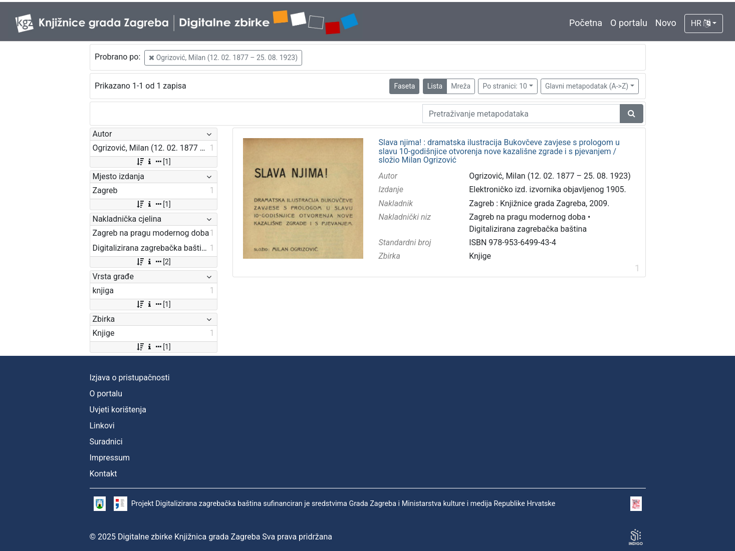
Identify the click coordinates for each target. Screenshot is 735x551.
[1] (153, 162)
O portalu (628, 23)
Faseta (404, 86)
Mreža (460, 86)
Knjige (480, 256)
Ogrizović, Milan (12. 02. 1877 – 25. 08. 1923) (223, 58)
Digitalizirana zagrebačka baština (528, 229)
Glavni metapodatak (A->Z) (586, 86)
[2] (153, 262)
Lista (434, 86)
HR (700, 23)
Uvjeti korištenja (118, 409)
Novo (665, 23)
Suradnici (106, 441)
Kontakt (103, 473)
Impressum (110, 457)
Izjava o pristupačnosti (130, 377)
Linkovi (102, 425)
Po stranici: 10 (504, 86)
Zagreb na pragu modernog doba (527, 217)
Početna (585, 23)
